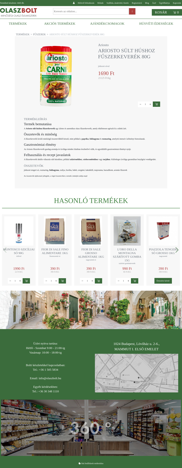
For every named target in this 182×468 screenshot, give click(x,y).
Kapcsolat (177, 3)
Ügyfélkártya (164, 3)
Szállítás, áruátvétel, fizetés (118, 3)
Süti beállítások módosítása (92, 463)
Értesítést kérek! (163, 281)
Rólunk (100, 3)
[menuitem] (19, 23)
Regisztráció (137, 3)
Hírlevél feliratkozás (86, 3)
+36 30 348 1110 (48, 391)
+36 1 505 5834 (48, 369)
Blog (147, 3)
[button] (177, 250)
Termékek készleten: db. (12, 3)
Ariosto (103, 45)
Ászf (154, 3)
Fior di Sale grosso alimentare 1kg (91, 253)
